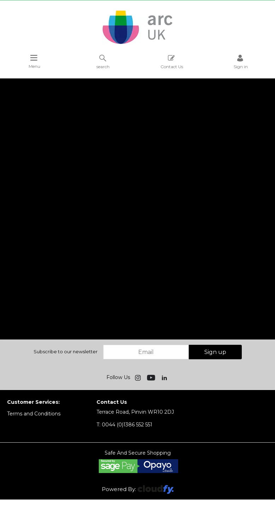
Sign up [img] (215, 352)
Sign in (241, 61)
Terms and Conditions (33, 413)
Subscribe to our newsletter (66, 351)
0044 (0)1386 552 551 (124, 424)
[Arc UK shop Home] (137, 43)
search (103, 61)
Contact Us (171, 61)
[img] (138, 377)
